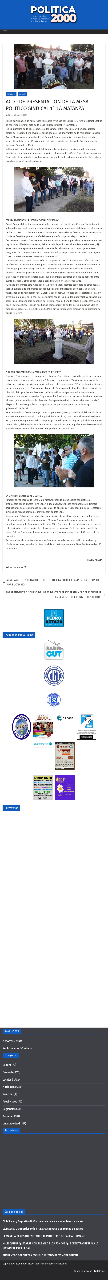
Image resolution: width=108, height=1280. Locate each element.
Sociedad (8, 1116)
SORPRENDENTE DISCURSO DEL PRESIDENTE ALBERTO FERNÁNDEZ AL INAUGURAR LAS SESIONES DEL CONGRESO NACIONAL (55, 595)
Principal (8, 1094)
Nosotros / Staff (12, 1041)
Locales (22, 94)
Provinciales (10, 1101)
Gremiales (11, 94)
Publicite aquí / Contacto (17, 1048)
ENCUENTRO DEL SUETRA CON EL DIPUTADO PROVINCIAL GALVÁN (40, 1255)
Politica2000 (27, 1263)
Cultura (7, 1064)
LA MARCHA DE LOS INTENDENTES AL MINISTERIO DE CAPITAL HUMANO (44, 1236)
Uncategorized (11, 1123)
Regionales (9, 1109)
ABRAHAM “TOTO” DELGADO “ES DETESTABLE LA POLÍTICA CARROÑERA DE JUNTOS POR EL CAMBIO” (51, 582)
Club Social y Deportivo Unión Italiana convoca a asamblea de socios (43, 1221)
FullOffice (99, 1271)
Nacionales (9, 1086)
